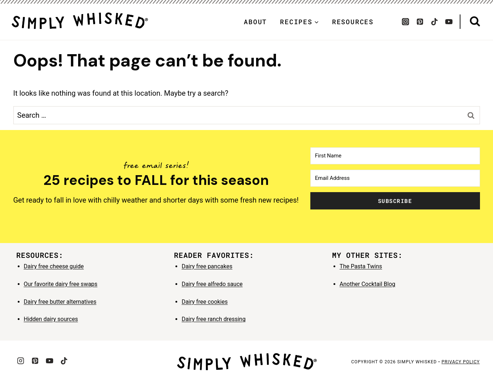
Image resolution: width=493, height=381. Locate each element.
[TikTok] (434, 21)
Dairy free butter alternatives (60, 301)
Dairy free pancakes (207, 266)
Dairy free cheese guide (54, 266)
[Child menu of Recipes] (299, 21)
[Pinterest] (420, 21)
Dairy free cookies (205, 301)
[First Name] (395, 155)
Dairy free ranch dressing (214, 319)
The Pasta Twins (361, 266)
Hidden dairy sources (51, 319)
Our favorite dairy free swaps (61, 284)
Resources (353, 21)
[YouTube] (449, 21)
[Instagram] (405, 21)
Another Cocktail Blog (367, 284)
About (255, 21)
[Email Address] (395, 178)
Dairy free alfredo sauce (212, 284)
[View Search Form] (475, 21)
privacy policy (461, 361)
